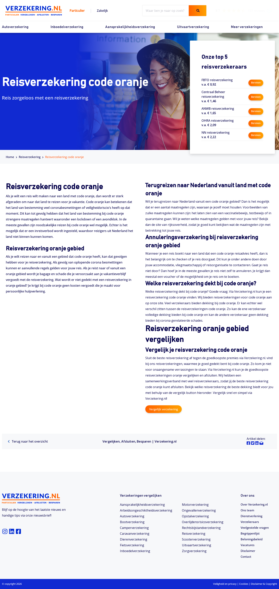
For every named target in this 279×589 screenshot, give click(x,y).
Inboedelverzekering (67, 27)
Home (10, 157)
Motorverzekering (195, 504)
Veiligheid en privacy (225, 584)
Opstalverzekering (195, 516)
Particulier (77, 10)
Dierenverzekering (133, 539)
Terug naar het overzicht (28, 441)
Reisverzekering (29, 157)
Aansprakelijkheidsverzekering (130, 27)
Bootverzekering (132, 522)
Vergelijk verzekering (164, 409)
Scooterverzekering (196, 539)
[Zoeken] (197, 10)
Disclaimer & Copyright (264, 584)
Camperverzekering (134, 527)
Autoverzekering (15, 27)
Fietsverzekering (132, 545)
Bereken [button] (255, 82)
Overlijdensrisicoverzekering (202, 522)
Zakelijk (102, 10)
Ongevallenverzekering (199, 510)
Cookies (243, 584)
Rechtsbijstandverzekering (201, 527)
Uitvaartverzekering (193, 27)
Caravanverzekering (134, 533)
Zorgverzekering (194, 551)
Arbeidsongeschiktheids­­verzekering (146, 510)
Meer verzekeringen (247, 27)
